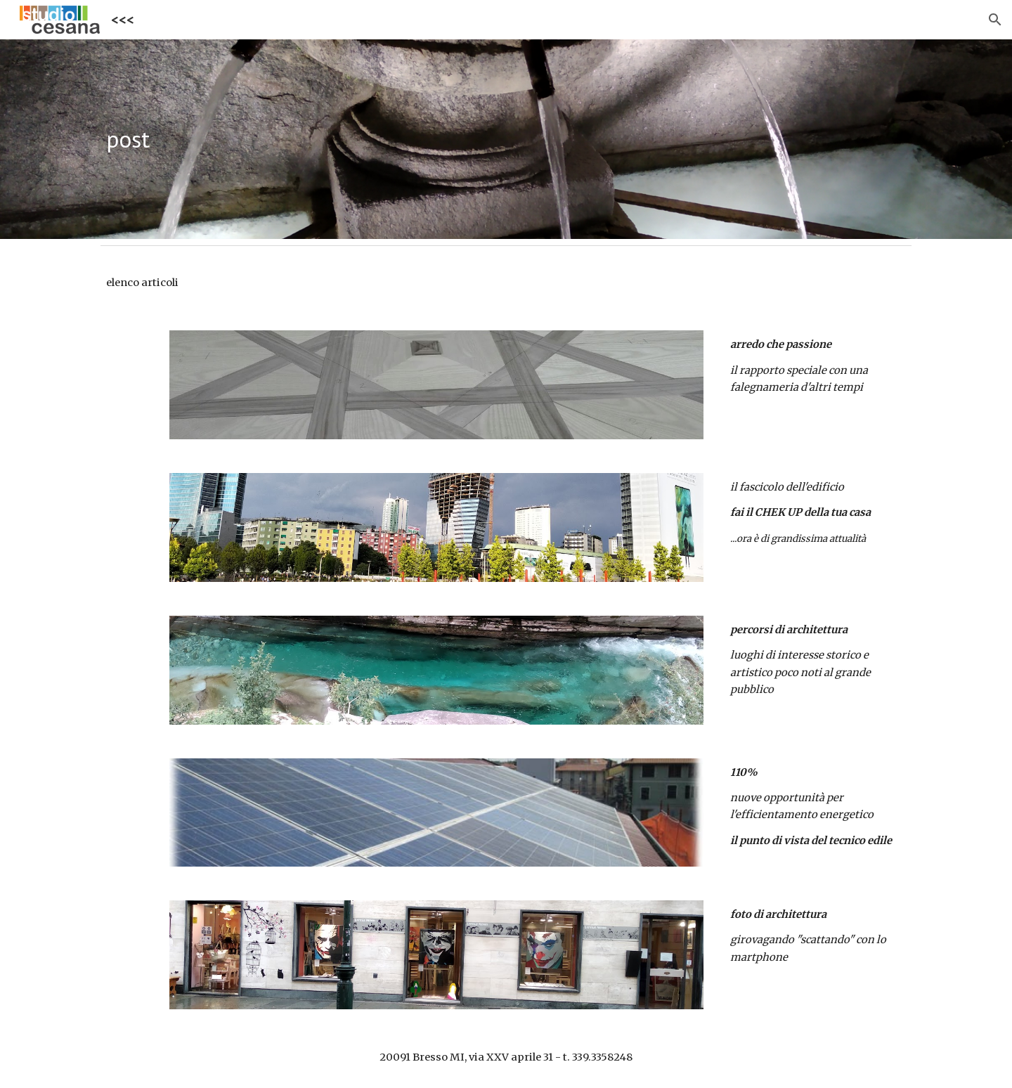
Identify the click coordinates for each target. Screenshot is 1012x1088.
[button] (995, 20)
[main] (506, 139)
